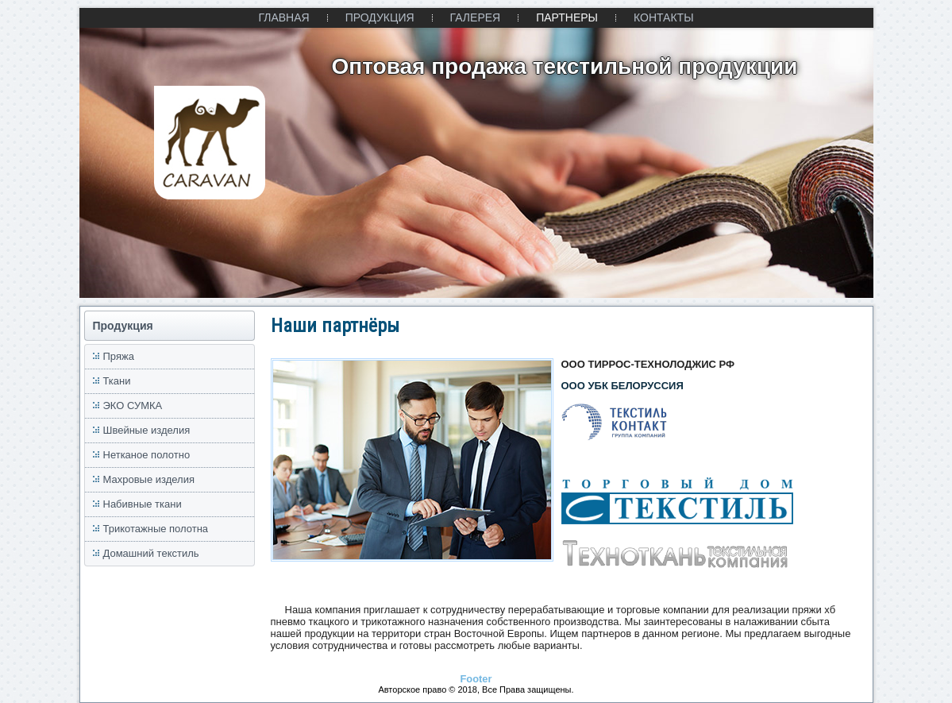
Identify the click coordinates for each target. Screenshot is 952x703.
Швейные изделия (147, 430)
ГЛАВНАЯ (283, 17)
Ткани (117, 381)
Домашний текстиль (151, 553)
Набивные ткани (142, 504)
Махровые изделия (149, 479)
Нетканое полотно (147, 455)
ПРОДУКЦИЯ (379, 17)
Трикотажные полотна (156, 529)
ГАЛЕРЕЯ (475, 17)
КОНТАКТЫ (664, 17)
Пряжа (118, 356)
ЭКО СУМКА (133, 405)
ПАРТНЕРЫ (567, 17)
